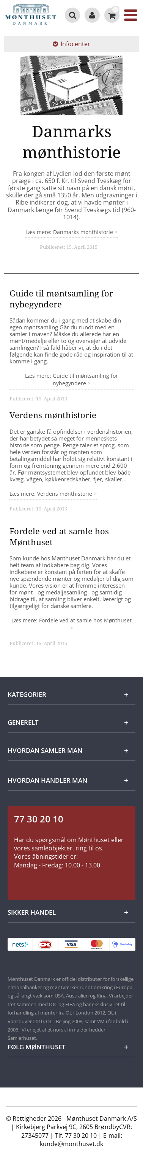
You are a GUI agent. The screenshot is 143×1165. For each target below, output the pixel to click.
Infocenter (71, 44)
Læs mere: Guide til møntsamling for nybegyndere (71, 379)
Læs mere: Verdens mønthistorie (51, 493)
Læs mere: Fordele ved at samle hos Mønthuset (71, 620)
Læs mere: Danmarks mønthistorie (70, 232)
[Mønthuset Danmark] (31, 15)
